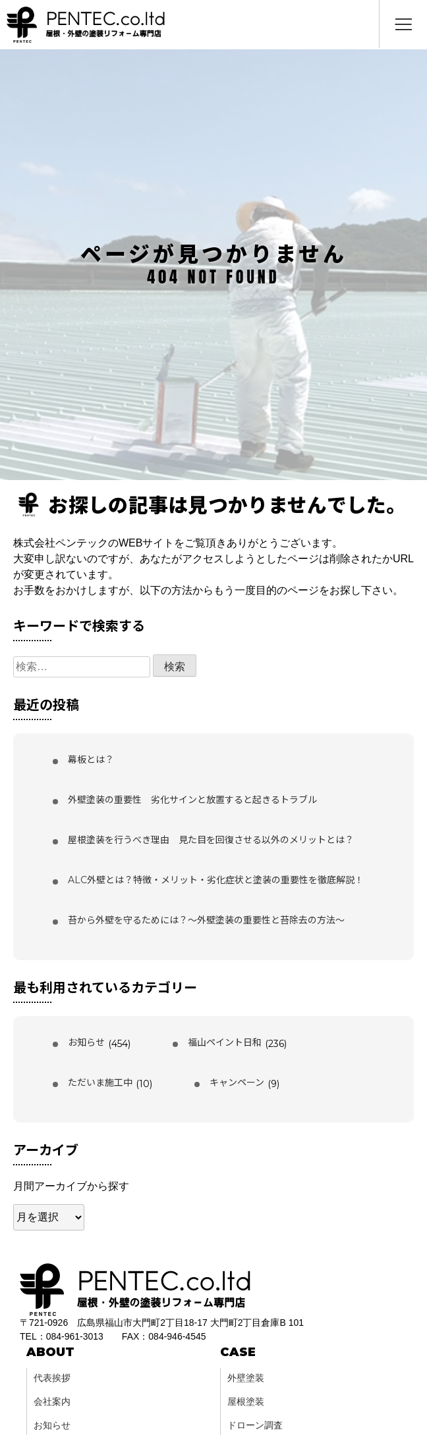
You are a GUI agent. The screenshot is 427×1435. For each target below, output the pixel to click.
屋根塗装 (245, 1401)
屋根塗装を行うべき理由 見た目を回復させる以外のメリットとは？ (211, 840)
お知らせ (86, 1042)
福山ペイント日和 (225, 1042)
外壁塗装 (245, 1378)
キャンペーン (237, 1082)
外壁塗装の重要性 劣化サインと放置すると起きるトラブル (192, 800)
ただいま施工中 (100, 1082)
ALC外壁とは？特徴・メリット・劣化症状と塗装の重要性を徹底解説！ (216, 880)
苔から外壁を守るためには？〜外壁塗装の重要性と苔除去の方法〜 (206, 920)
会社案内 (52, 1401)
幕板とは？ (91, 760)
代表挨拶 (52, 1378)
